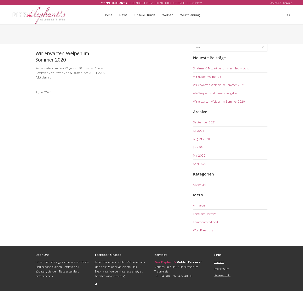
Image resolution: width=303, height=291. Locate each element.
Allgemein (199, 184)
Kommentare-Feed (205, 222)
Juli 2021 (198, 130)
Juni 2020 (199, 147)
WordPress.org (203, 230)
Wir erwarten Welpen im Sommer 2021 (219, 85)
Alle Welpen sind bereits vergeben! (216, 93)
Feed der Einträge (204, 214)
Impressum (221, 269)
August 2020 (201, 139)
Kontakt (287, 3)
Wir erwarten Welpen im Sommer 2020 (62, 56)
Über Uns (275, 3)
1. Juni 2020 (43, 92)
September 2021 (204, 122)
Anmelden (200, 205)
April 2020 (200, 164)
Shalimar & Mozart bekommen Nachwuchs (221, 68)
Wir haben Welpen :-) (207, 76)
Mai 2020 (199, 155)
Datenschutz (222, 275)
